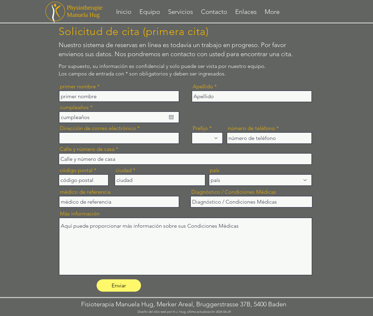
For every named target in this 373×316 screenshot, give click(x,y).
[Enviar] (119, 285)
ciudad (124, 170)
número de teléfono (251, 128)
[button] (180, 12)
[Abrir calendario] (171, 117)
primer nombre (78, 86)
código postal (76, 170)
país (214, 170)
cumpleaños (78, 107)
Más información (80, 213)
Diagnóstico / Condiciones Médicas (233, 192)
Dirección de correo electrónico (98, 128)
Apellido (203, 86)
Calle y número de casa (87, 149)
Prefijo (200, 128)
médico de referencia (85, 192)
